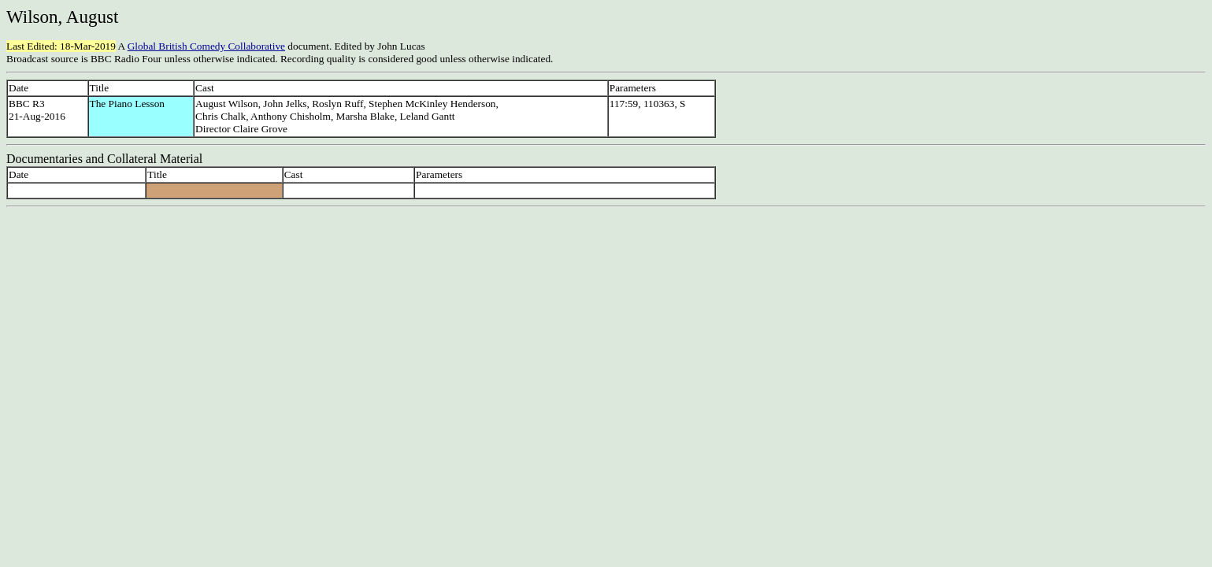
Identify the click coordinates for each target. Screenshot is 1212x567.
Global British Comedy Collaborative (206, 46)
